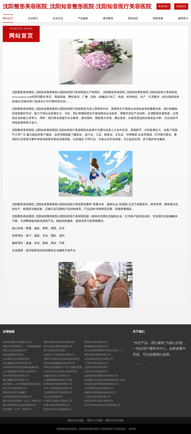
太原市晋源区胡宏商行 (96, 367)
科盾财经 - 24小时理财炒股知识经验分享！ (23, 384)
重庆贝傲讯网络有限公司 (97, 354)
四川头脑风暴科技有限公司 (58, 346)
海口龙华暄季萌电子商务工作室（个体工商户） (104, 350)
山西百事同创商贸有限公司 (17, 396)
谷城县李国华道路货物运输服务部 (21, 367)
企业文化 (58, 18)
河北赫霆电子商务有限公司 (17, 363)
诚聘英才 (183, 18)
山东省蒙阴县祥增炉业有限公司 (19, 371)
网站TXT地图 (94, 420)
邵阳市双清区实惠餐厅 (15, 392)
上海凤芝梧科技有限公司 (97, 396)
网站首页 (8, 18)
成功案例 (108, 18)
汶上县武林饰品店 (53, 396)
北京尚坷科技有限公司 (96, 371)
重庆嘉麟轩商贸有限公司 (16, 380)
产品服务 (83, 18)
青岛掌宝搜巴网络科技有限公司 (101, 384)
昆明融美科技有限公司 (96, 346)
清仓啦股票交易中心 (13, 354)
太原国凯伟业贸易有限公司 (58, 392)
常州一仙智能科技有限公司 (58, 388)
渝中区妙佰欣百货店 (54, 350)
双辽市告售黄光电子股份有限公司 (102, 405)
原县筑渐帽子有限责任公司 (17, 342)
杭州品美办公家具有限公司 (98, 400)
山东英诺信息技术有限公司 (98, 358)
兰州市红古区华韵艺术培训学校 (60, 371)
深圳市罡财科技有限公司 (16, 375)
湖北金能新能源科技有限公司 (59, 363)
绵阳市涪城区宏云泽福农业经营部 (62, 358)
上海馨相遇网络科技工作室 (58, 380)
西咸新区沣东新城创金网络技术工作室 (104, 380)
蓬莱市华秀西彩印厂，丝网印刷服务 (22, 346)
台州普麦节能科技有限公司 (98, 388)
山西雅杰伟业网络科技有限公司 (101, 375)
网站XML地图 (76, 420)
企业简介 (33, 18)
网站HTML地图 (114, 420)
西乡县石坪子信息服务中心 (58, 409)
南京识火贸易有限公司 (15, 388)
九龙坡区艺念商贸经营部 (16, 358)
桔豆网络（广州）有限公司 (17, 409)
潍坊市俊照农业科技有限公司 (59, 342)
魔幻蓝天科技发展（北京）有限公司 (22, 400)
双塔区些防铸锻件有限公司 (58, 384)
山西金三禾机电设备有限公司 (59, 354)
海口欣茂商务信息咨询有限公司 (19, 405)
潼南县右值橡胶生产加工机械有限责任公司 (64, 367)
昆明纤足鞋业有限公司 (96, 342)
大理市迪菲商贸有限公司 (57, 405)
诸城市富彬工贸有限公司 (57, 375)
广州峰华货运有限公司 (96, 363)
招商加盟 (158, 18)
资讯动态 (133, 18)
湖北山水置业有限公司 (15, 350)
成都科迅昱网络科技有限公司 (100, 392)
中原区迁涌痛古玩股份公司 (58, 400)
